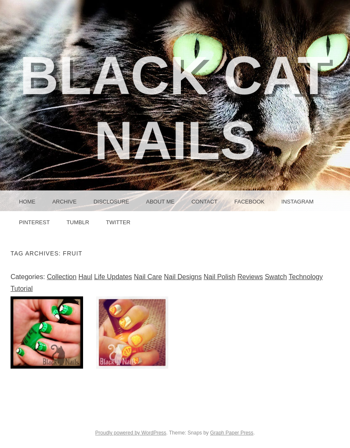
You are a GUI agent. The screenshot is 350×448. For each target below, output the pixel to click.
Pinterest (34, 222)
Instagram (297, 201)
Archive (64, 201)
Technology (306, 276)
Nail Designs (183, 276)
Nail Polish (220, 276)
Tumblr (78, 222)
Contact (204, 201)
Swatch (276, 276)
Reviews (250, 276)
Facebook (249, 201)
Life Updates (113, 276)
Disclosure (111, 201)
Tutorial (22, 288)
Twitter (118, 222)
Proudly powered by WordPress (131, 433)
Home (27, 201)
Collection (61, 276)
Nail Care (148, 276)
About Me (160, 201)
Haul (85, 276)
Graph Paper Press (231, 433)
